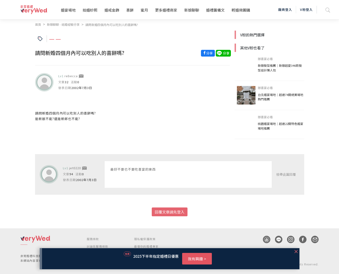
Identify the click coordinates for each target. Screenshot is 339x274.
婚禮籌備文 (215, 10)
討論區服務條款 (97, 246)
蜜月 (144, 10)
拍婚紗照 (90, 10)
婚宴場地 (68, 10)
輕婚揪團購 (241, 10)
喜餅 (130, 10)
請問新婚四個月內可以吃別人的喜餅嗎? (111, 24)
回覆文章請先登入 (169, 212)
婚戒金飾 (111, 10)
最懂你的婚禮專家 (146, 246)
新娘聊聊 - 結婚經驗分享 (63, 24)
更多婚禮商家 (166, 10)
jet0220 (75, 168)
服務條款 (93, 239)
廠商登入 (285, 9)
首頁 (38, 24)
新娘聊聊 (191, 10)
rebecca (71, 76)
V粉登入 (306, 9)
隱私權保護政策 (144, 239)
